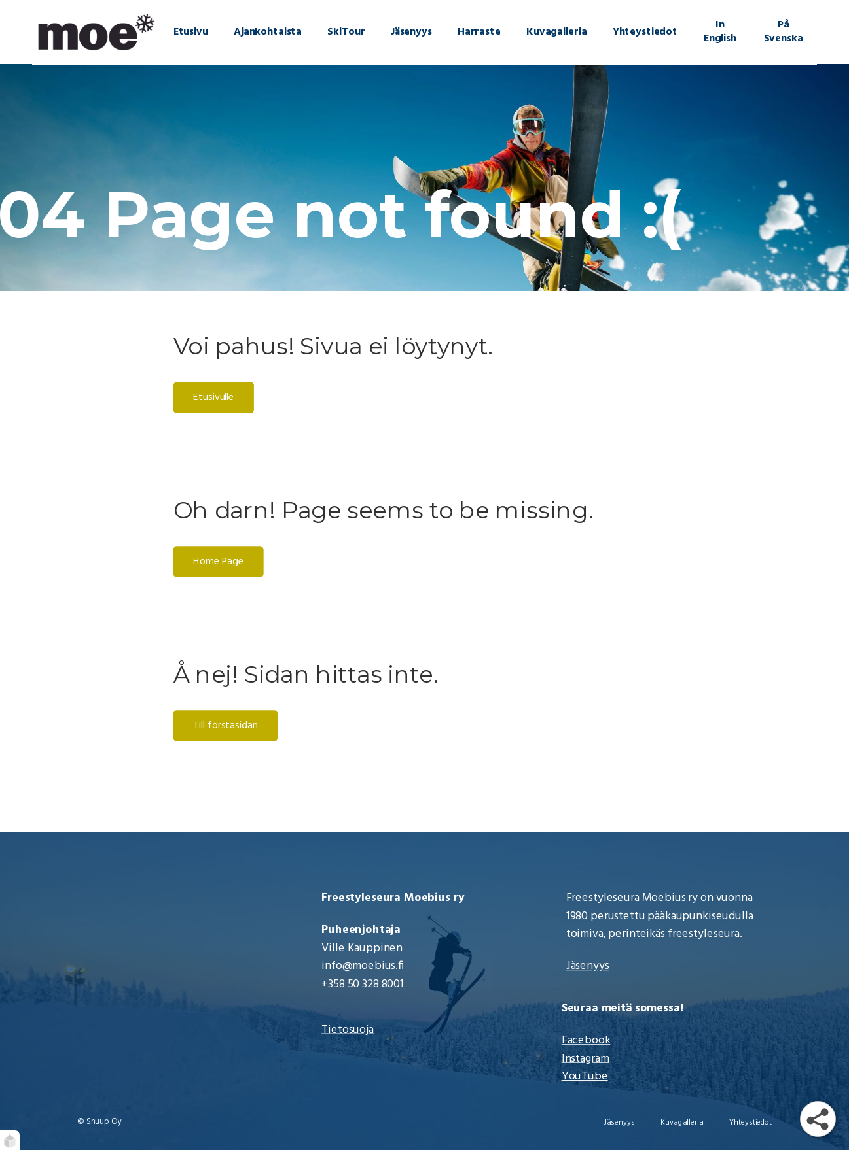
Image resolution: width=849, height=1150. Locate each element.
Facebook (586, 1041)
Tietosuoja (347, 1030)
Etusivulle (214, 398)
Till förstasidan (226, 726)
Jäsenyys (587, 966)
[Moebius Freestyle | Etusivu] (96, 32)
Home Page (219, 562)
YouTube (585, 1077)
